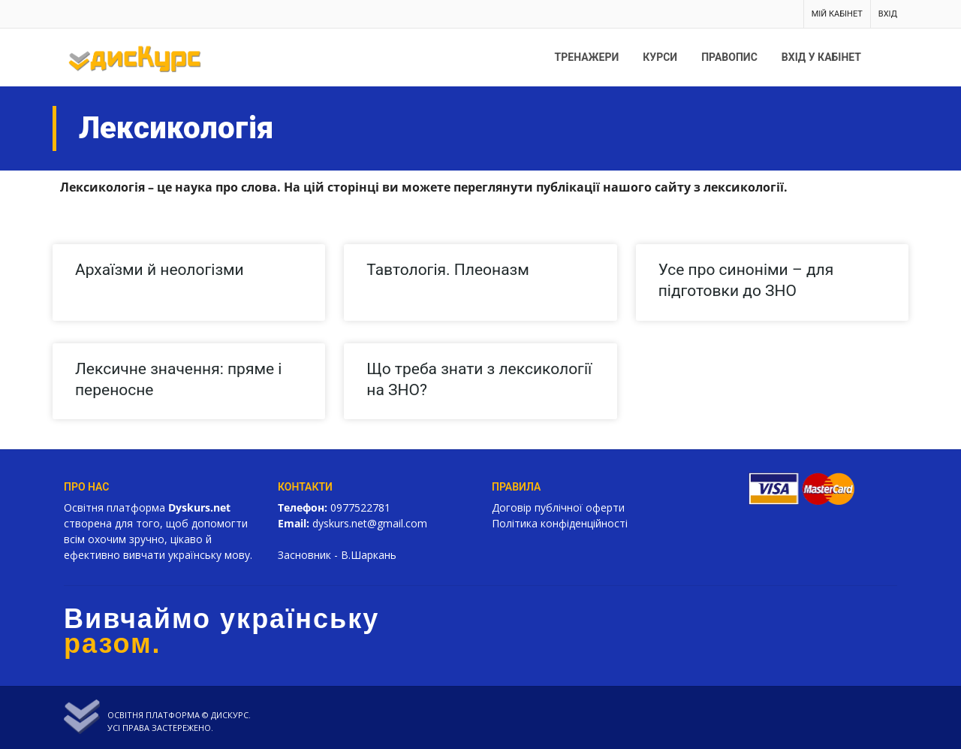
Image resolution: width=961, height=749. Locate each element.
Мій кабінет (837, 14)
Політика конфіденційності (560, 523)
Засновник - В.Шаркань (337, 555)
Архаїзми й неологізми (159, 270)
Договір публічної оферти (558, 507)
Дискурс (230, 714)
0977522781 (360, 507)
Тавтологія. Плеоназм (447, 270)
